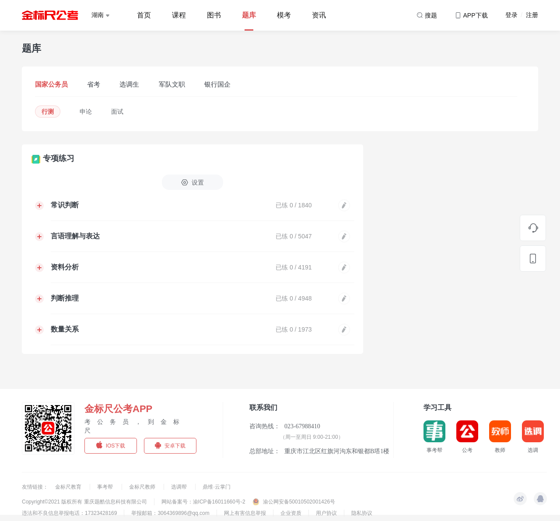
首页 (144, 15)
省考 (93, 84)
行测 (48, 111)
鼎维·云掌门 (216, 487)
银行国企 (217, 84)
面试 (117, 111)
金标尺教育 (69, 487)
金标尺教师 (143, 487)
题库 (249, 15)
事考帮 (105, 487)
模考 (284, 15)
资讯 (319, 15)
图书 (214, 15)
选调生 (129, 84)
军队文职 (172, 84)
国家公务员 (51, 84)
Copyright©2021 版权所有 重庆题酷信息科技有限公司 (84, 502)
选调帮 (179, 487)
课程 (179, 15)
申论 (86, 111)
